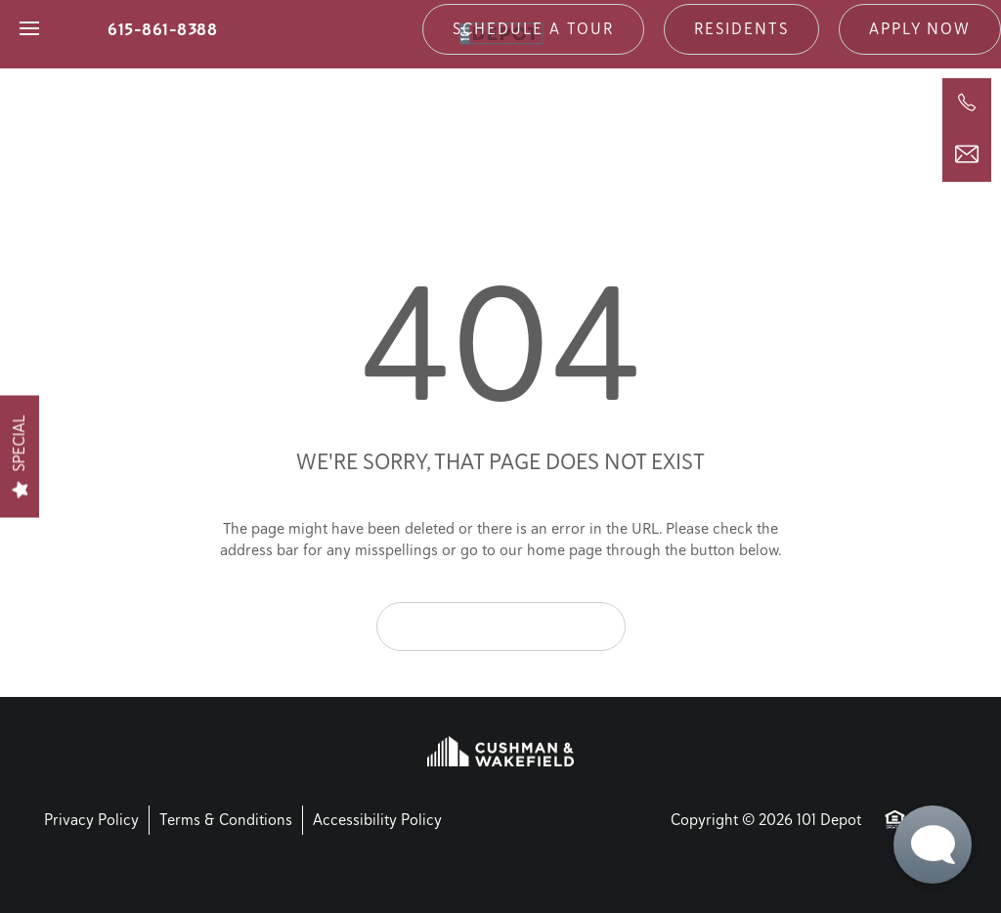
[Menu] (29, 29)
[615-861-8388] (966, 102)
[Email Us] (966, 154)
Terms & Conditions (225, 819)
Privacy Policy (91, 819)
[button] (533, 29)
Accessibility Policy (377, 819)
